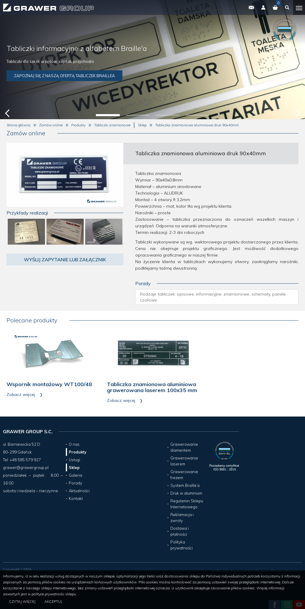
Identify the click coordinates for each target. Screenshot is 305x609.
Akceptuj (53, 601)
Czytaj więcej (22, 601)
